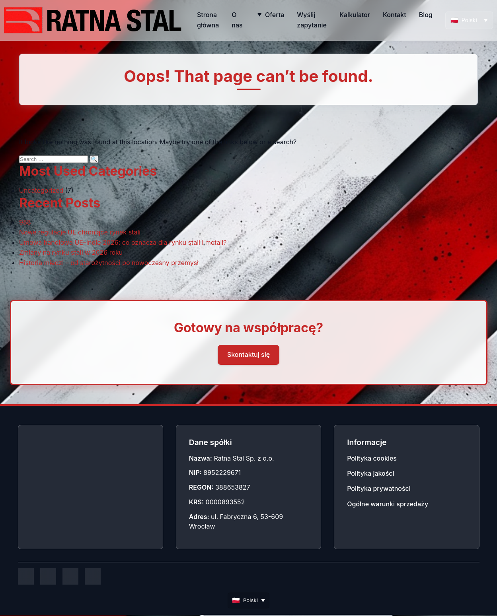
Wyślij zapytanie (312, 20)
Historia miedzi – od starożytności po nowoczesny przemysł (109, 263)
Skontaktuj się (248, 354)
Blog (426, 15)
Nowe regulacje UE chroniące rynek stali (79, 232)
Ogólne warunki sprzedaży (387, 504)
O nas (237, 20)
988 (25, 222)
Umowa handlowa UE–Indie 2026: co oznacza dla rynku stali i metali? (122, 242)
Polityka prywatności (379, 488)
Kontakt (394, 15)
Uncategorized (41, 190)
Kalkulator (354, 15)
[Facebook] (26, 577)
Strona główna (208, 20)
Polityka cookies (372, 458)
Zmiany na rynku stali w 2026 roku (71, 252)
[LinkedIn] (70, 577)
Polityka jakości (370, 473)
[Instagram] (48, 577)
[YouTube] (93, 577)
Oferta (274, 15)
